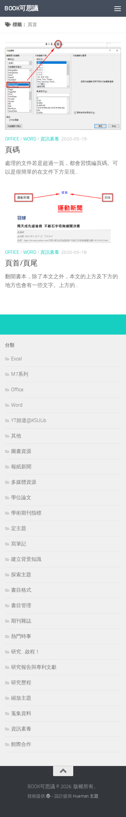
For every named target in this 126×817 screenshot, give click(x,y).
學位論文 (21, 497)
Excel (16, 359)
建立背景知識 (26, 559)
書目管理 (21, 605)
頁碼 (12, 149)
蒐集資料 (21, 713)
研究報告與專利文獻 (33, 667)
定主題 (18, 528)
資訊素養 (49, 139)
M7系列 (19, 374)
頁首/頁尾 (21, 263)
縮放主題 (21, 698)
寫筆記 (18, 544)
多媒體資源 (23, 482)
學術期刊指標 (26, 513)
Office (12, 139)
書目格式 (21, 590)
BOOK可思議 (21, 8)
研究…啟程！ (25, 652)
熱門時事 (21, 636)
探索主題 (21, 575)
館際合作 (21, 744)
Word (29, 139)
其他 (16, 436)
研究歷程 (21, 683)
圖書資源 (21, 451)
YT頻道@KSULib (28, 420)
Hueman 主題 (85, 796)
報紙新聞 (21, 467)
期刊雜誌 (21, 621)
